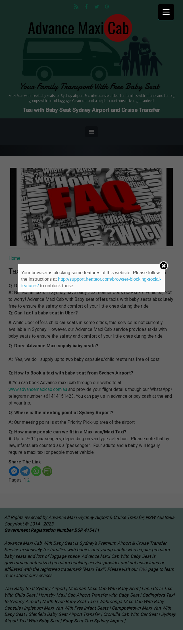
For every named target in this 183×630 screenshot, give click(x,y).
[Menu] (166, 12)
